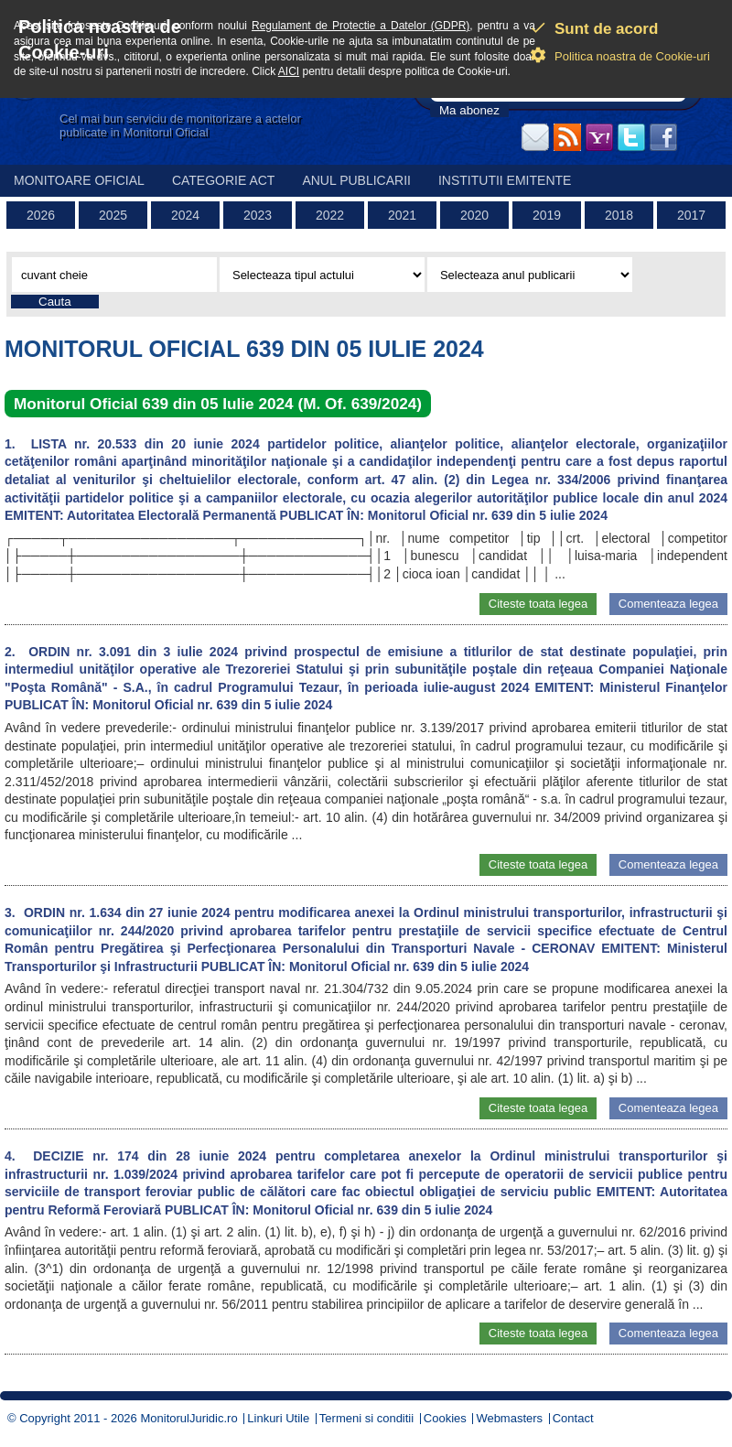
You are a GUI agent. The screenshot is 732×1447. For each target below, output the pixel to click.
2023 (257, 215)
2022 (330, 215)
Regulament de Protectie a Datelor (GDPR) (360, 25)
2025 (113, 215)
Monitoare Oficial (79, 180)
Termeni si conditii (366, 1418)
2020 (474, 215)
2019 (547, 215)
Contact (573, 1418)
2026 (41, 215)
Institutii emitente (504, 180)
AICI (288, 71)
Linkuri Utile (278, 1418)
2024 (185, 215)
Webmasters (509, 1418)
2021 (402, 215)
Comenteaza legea (668, 603)
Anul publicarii (356, 180)
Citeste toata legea (538, 603)
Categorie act (223, 180)
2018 (619, 215)
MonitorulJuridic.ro (188, 1418)
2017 (691, 215)
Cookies (445, 1418)
